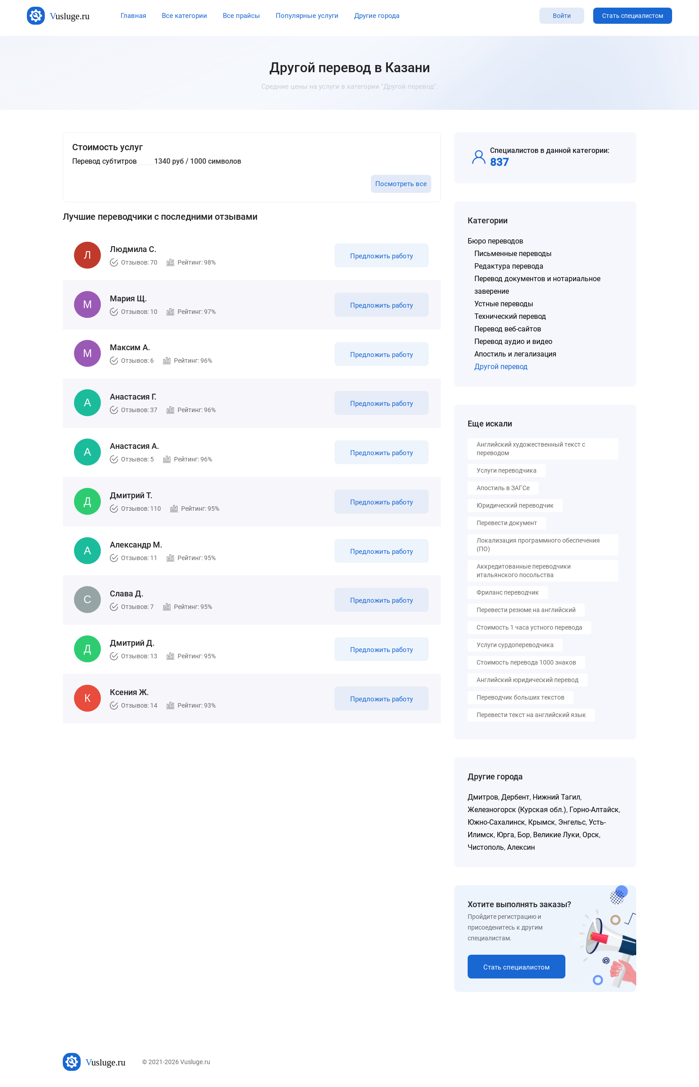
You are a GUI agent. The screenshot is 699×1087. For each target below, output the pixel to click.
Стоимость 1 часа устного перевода (529, 627)
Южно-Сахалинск (496, 822)
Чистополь (486, 847)
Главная (133, 16)
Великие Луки (556, 834)
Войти (562, 15)
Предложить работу (380, 257)
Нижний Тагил (556, 797)
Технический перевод (510, 316)
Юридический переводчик (515, 505)
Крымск (541, 822)
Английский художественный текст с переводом (531, 449)
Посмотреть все (401, 184)
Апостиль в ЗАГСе (503, 487)
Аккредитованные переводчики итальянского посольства (524, 570)
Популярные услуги (307, 16)
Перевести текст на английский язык (531, 714)
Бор (523, 834)
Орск (590, 834)
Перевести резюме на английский (526, 609)
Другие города (376, 16)
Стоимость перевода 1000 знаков (526, 662)
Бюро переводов (495, 241)
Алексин (521, 847)
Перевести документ (507, 522)
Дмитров (483, 797)
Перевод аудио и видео (513, 341)
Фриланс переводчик (508, 592)
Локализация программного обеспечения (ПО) (538, 544)
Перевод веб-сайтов (507, 329)
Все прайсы (241, 16)
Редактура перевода (508, 266)
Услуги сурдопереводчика (515, 644)
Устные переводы (503, 304)
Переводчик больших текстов (520, 697)
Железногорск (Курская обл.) (517, 809)
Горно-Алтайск (594, 809)
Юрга (505, 834)
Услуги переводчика (507, 470)
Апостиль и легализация (515, 354)
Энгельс (572, 822)
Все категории (184, 16)
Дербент (515, 797)
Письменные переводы (512, 253)
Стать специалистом (632, 15)
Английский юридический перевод (527, 679)
